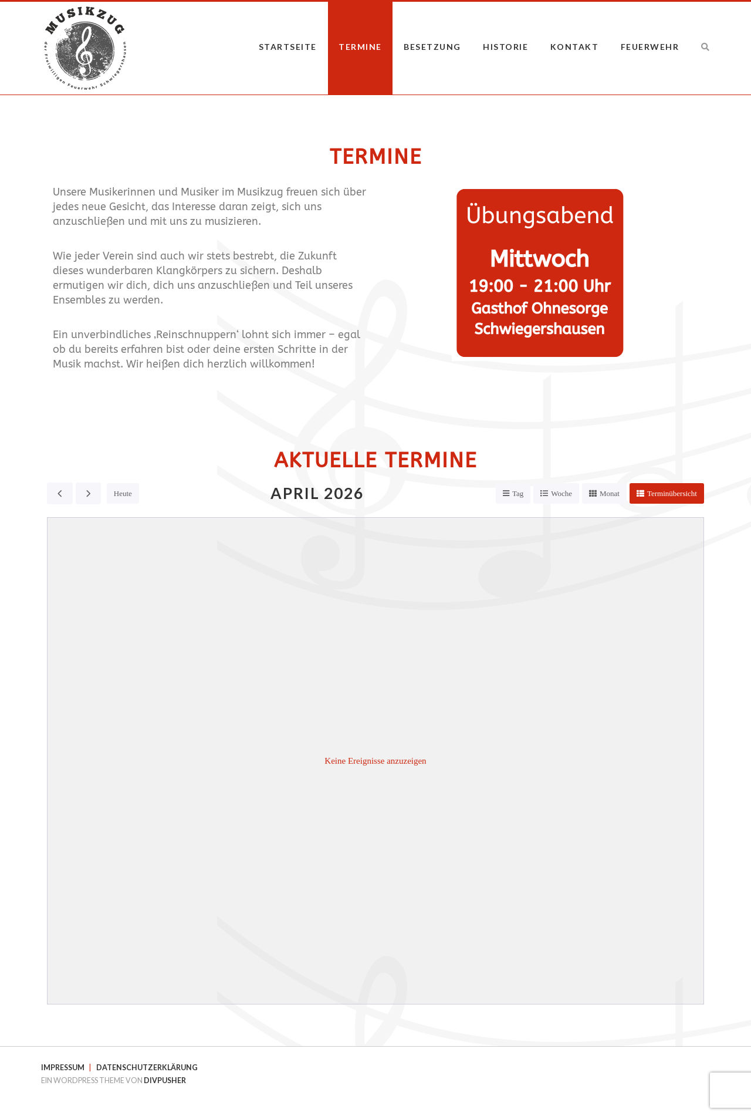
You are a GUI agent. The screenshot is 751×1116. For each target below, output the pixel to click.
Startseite (288, 47)
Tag (517, 493)
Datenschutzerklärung (147, 1067)
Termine (360, 47)
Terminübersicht (672, 493)
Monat (610, 493)
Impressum (62, 1067)
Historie (505, 47)
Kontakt (574, 47)
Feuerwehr (650, 47)
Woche (561, 493)
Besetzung (432, 47)
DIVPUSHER (165, 1080)
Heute (123, 493)
